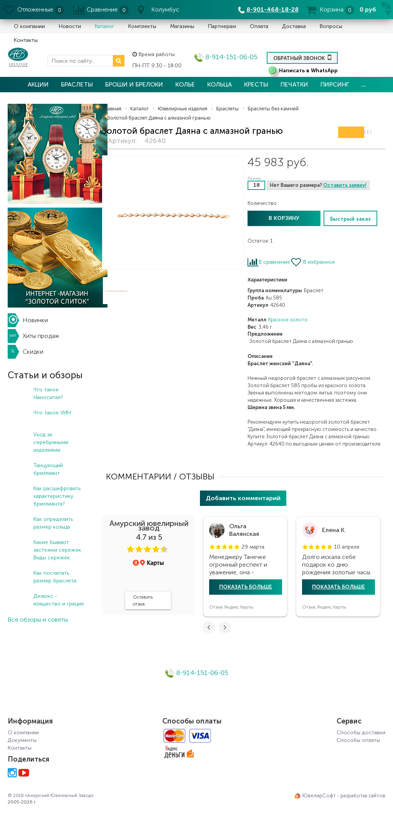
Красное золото (288, 320)
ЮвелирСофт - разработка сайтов (339, 796)
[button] (130, 549)
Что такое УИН (52, 412)
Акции (38, 84)
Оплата (259, 26)
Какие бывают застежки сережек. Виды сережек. (57, 550)
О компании (29, 26)
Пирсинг (334, 84)
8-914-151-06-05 (226, 57)
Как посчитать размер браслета (54, 577)
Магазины (182, 26)
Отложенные (35, 9)
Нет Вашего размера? (318, 185)
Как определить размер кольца (53, 523)
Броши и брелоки (134, 84)
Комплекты (142, 26)
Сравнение (102, 9)
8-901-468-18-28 (272, 9)
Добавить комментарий (243, 498)
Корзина (331, 9)
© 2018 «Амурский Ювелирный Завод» (51, 795)
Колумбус (165, 9)
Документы (22, 740)
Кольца (219, 84)
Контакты (26, 40)
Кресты (256, 84)
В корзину (284, 218)
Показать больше (245, 587)
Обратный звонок (302, 57)
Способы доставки (361, 732)
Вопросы (331, 26)
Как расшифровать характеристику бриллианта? (57, 496)
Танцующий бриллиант (48, 469)
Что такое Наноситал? (48, 393)
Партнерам (222, 26)
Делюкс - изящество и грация (58, 600)
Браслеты (77, 84)
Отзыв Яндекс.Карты (231, 607)
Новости (70, 26)
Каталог (104, 26)
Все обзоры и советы (38, 619)
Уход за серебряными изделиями (50, 442)
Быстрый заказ (350, 219)
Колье (185, 84)
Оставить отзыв (143, 600)
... (363, 84)
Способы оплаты (358, 740)
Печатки (294, 84)
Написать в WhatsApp (303, 70)
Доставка (294, 26)
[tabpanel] (245, 566)
